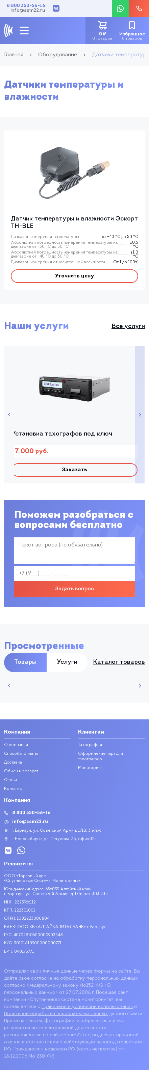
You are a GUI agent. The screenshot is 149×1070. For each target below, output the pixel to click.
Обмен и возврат (21, 771)
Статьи (10, 780)
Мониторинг (90, 768)
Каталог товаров (119, 662)
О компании (16, 745)
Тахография (90, 745)
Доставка (13, 763)
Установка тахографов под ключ (61, 434)
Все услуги (128, 326)
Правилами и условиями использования (87, 1006)
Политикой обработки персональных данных (56, 1013)
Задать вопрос (74, 589)
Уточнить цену (74, 276)
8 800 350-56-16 (26, 6)
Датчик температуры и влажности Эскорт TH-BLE (74, 223)
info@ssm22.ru (27, 10)
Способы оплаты (21, 754)
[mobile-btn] (24, 30)
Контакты (13, 789)
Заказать (74, 470)
